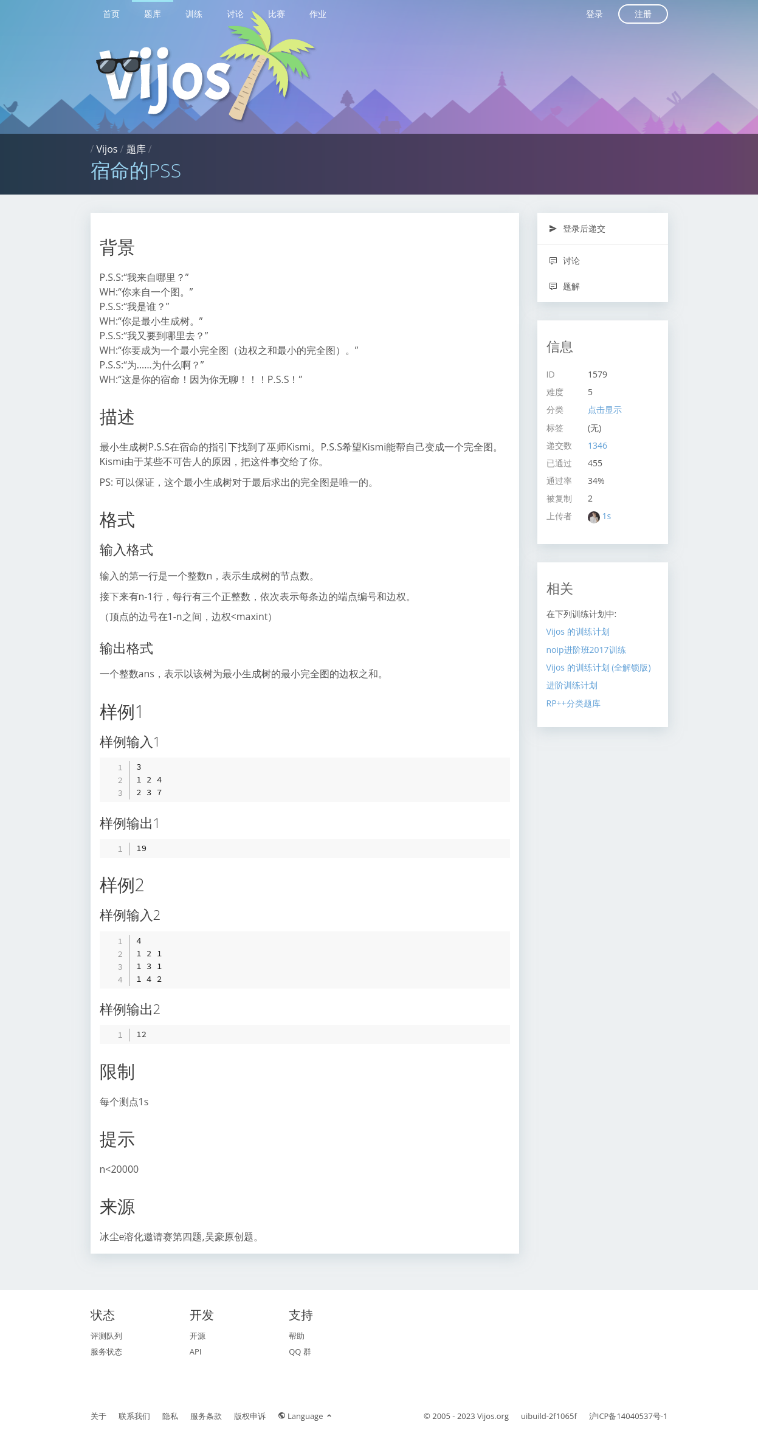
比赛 (276, 13)
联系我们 (134, 1415)
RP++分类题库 (573, 703)
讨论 (235, 13)
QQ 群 (300, 1351)
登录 (594, 13)
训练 (193, 13)
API (196, 1351)
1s (607, 516)
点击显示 (605, 409)
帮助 (297, 1335)
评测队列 (106, 1335)
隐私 (170, 1415)
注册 (643, 13)
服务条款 (206, 1415)
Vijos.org (493, 1415)
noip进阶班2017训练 (586, 649)
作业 (317, 13)
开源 (197, 1335)
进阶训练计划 (572, 685)
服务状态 (106, 1351)
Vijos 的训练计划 (578, 631)
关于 (98, 1415)
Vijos (107, 149)
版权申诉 (250, 1415)
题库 (152, 13)
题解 (564, 286)
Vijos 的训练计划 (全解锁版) (598, 667)
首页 (111, 13)
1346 (597, 445)
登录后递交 (577, 228)
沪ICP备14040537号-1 (628, 1415)
